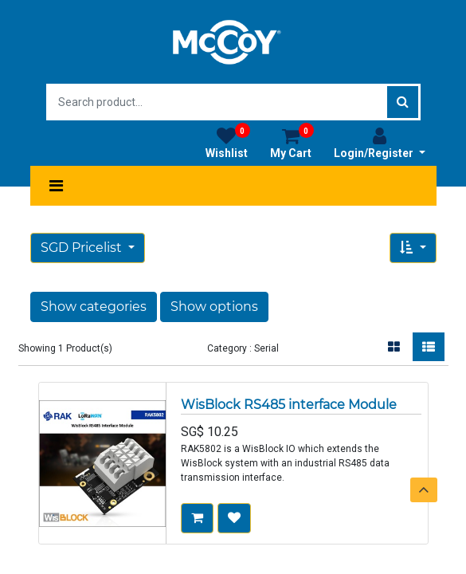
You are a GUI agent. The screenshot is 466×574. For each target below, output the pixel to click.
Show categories (94, 306)
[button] (413, 248)
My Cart (292, 142)
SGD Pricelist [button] (83, 247)
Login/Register (379, 142)
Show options (214, 306)
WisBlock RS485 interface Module (289, 404)
